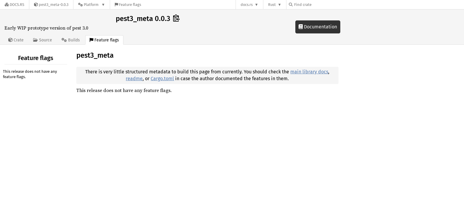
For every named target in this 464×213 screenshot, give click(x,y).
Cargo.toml (162, 78)
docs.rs (247, 4)
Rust (272, 4)
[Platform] (91, 4)
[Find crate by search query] (318, 4)
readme (134, 78)
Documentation (318, 27)
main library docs (309, 72)
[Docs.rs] (14, 4)
